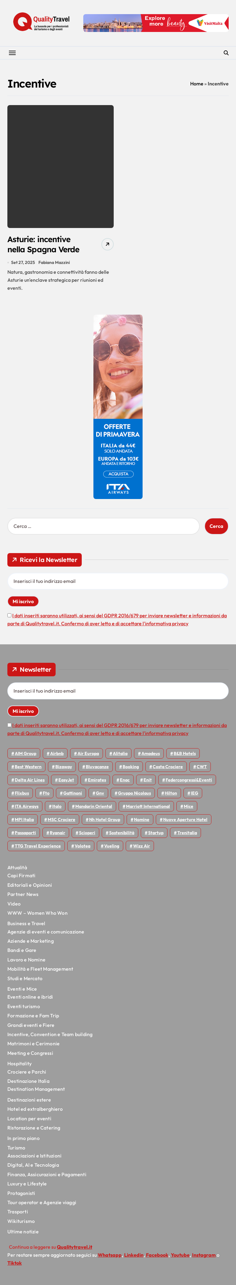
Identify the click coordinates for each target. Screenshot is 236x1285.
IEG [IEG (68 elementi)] (194, 794)
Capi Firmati (21, 877)
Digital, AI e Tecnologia (33, 1166)
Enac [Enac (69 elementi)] (125, 781)
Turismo (16, 1148)
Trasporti (17, 1213)
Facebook (157, 1256)
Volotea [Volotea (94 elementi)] (82, 847)
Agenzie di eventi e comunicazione (46, 932)
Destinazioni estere (29, 1101)
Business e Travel (26, 925)
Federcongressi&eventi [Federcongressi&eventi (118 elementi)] (189, 781)
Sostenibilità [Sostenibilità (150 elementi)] (121, 834)
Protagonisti (21, 1194)
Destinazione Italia (28, 1082)
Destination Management (36, 1090)
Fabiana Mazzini (54, 263)
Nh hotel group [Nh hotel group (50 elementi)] (104, 820)
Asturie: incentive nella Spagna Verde (45, 244)
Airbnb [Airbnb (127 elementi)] (57, 754)
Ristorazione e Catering (34, 1129)
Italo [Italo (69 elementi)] (56, 807)
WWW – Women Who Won (37, 914)
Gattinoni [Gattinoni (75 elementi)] (72, 794)
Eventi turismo (23, 1007)
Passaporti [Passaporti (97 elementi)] (25, 834)
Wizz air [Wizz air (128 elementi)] (141, 847)
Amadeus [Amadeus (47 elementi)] (150, 754)
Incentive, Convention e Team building (49, 1035)
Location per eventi (29, 1119)
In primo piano (23, 1139)
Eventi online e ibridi (30, 998)
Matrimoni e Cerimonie (33, 1045)
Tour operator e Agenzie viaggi (41, 1203)
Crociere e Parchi (26, 1073)
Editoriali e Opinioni (29, 886)
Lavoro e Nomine (26, 960)
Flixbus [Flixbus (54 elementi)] (22, 794)
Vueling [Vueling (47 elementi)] (111, 847)
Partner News (22, 895)
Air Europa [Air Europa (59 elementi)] (88, 754)
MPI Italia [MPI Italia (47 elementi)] (24, 820)
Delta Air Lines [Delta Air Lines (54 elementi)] (30, 781)
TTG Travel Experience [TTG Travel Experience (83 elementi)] (38, 847)
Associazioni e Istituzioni (34, 1156)
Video (14, 905)
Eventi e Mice (22, 990)
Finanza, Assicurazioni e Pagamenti (46, 1175)
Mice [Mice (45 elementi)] (188, 807)
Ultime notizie (23, 1233)
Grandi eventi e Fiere (30, 1026)
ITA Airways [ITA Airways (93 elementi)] (26, 807)
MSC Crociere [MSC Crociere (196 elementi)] (61, 820)
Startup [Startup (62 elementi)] (155, 834)
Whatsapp (110, 1256)
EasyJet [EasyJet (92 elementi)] (66, 781)
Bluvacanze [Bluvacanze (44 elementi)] (97, 768)
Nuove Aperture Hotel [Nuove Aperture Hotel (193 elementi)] (185, 820)
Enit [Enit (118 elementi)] (148, 781)
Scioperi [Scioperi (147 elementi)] (87, 834)
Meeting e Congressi (30, 1054)
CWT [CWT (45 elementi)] (202, 768)
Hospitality (19, 1065)
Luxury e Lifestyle (27, 1185)
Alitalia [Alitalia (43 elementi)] (120, 754)
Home (196, 84)
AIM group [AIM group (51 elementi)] (25, 754)
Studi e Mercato (24, 979)
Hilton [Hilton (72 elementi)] (171, 794)
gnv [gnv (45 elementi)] (100, 794)
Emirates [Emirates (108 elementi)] (97, 781)
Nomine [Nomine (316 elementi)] (141, 820)
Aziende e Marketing (30, 942)
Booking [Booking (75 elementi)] (131, 768)
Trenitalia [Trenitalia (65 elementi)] (187, 834)
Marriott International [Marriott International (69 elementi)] (148, 807)
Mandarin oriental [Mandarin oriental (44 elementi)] (93, 807)
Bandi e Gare (21, 951)
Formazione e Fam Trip (33, 1017)
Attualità (17, 868)
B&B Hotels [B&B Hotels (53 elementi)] (185, 754)
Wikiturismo (21, 1222)
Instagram (204, 1256)
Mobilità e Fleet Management (40, 970)
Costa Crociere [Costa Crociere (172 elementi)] (168, 768)
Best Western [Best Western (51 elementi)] (28, 768)
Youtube (180, 1256)
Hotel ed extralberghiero (35, 1110)
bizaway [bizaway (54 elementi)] (63, 768)
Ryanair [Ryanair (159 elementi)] (57, 834)
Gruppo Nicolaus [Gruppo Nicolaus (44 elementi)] (134, 794)
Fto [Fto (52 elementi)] (46, 794)
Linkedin (134, 1256)
